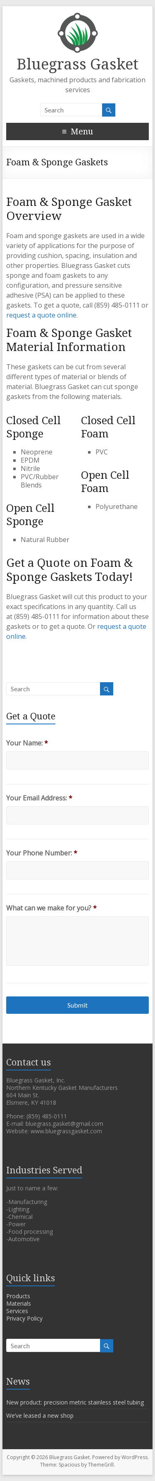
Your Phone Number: (41, 853)
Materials (18, 1303)
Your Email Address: (39, 798)
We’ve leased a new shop (40, 1415)
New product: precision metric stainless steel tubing (75, 1402)
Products (18, 1296)
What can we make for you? (51, 908)
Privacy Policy (24, 1318)
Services (17, 1311)
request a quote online (41, 315)
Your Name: (27, 743)
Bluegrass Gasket (77, 64)
